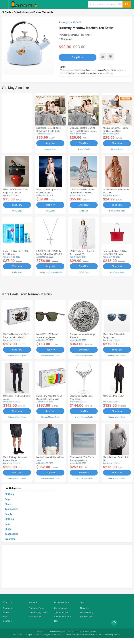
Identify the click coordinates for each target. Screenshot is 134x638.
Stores (6, 612)
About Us (84, 608)
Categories (8, 608)
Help (56, 621)
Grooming (10, 539)
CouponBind (66, 635)
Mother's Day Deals (38, 612)
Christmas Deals (36, 608)
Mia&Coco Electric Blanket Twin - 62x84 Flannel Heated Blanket (83, 131)
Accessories (11, 509)
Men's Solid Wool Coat (113, 396)
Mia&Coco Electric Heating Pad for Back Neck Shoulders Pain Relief (115, 131)
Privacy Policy (86, 612)
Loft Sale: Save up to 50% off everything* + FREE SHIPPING (82, 192)
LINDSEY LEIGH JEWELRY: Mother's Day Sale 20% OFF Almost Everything (49, 254)
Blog (5, 616)
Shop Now (77, 57)
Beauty (8, 514)
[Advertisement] (17, 122)
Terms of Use (86, 616)
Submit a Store (61, 612)
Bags (7, 499)
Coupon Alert (60, 608)
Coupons (7, 621)
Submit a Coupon (62, 616)
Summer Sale (35, 616)
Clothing (9, 494)
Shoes (8, 504)
